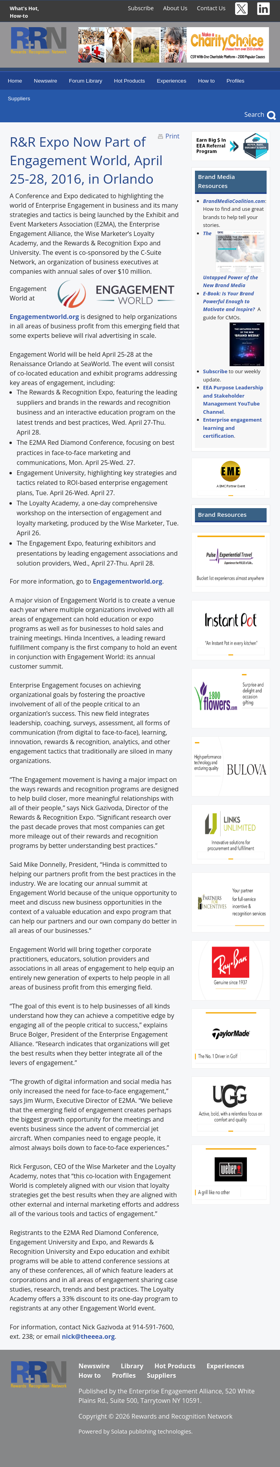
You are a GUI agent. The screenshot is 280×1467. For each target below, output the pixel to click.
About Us (175, 8)
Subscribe (141, 8)
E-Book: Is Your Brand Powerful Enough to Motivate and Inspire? (229, 301)
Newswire (45, 81)
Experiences (171, 81)
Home (15, 81)
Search (254, 114)
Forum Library (85, 81)
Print (172, 136)
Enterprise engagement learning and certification (232, 427)
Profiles (235, 81)
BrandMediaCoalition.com (234, 201)
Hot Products (129, 81)
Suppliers (19, 98)
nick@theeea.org (88, 1336)
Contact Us (211, 8)
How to (206, 81)
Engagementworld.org (44, 316)
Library (132, 1366)
